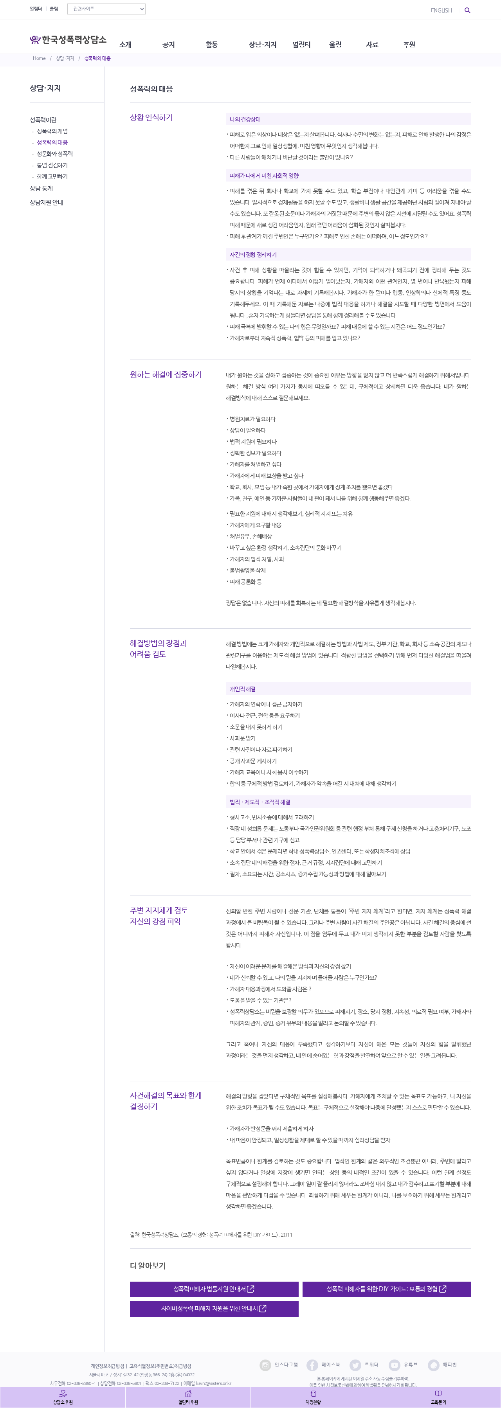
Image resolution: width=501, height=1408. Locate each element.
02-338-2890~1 (81, 1383)
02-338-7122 (167, 1383)
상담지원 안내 (46, 203)
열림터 (36, 9)
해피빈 (442, 1365)
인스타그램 (279, 1365)
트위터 (364, 1365)
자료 (411, 35)
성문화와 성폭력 (54, 154)
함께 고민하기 (52, 176)
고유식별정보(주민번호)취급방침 (160, 1366)
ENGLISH (441, 10)
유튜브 (403, 1365)
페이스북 (323, 1365)
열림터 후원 (188, 1402)
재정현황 (313, 1402)
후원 (452, 35)
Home (39, 58)
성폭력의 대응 (98, 58)
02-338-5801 (129, 1383)
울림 (54, 9)
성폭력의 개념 (52, 131)
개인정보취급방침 (107, 1366)
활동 (235, 35)
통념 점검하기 (52, 165)
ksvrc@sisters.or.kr (213, 1383)
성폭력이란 (43, 120)
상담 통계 (41, 188)
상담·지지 (65, 58)
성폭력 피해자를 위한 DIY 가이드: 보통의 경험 (386, 1289)
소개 (139, 35)
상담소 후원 (63, 1402)
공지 (187, 35)
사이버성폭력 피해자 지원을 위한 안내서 (214, 1309)
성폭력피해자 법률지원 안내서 (214, 1289)
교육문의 (438, 1402)
